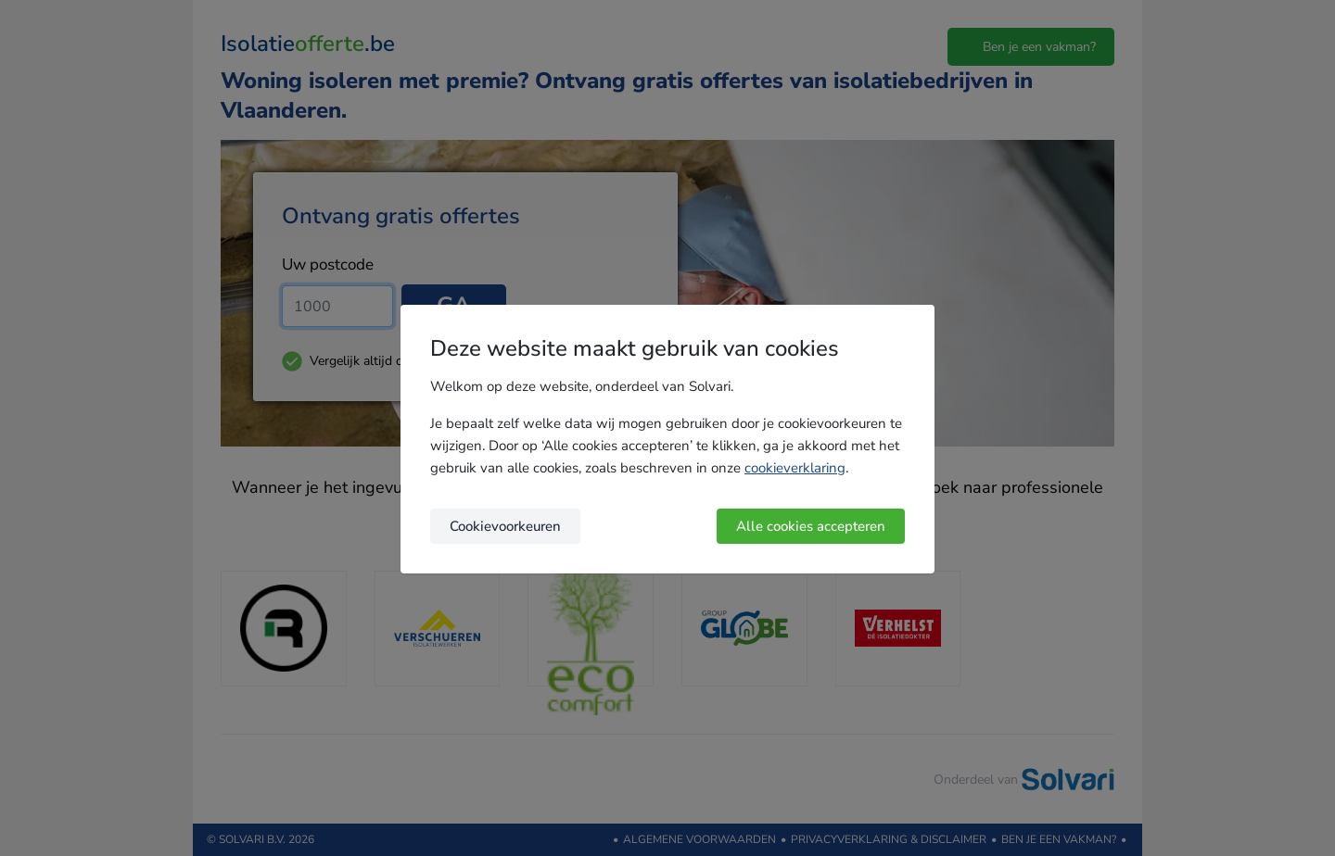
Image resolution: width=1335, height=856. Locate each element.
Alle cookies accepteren (810, 526)
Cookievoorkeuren (505, 526)
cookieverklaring (795, 468)
